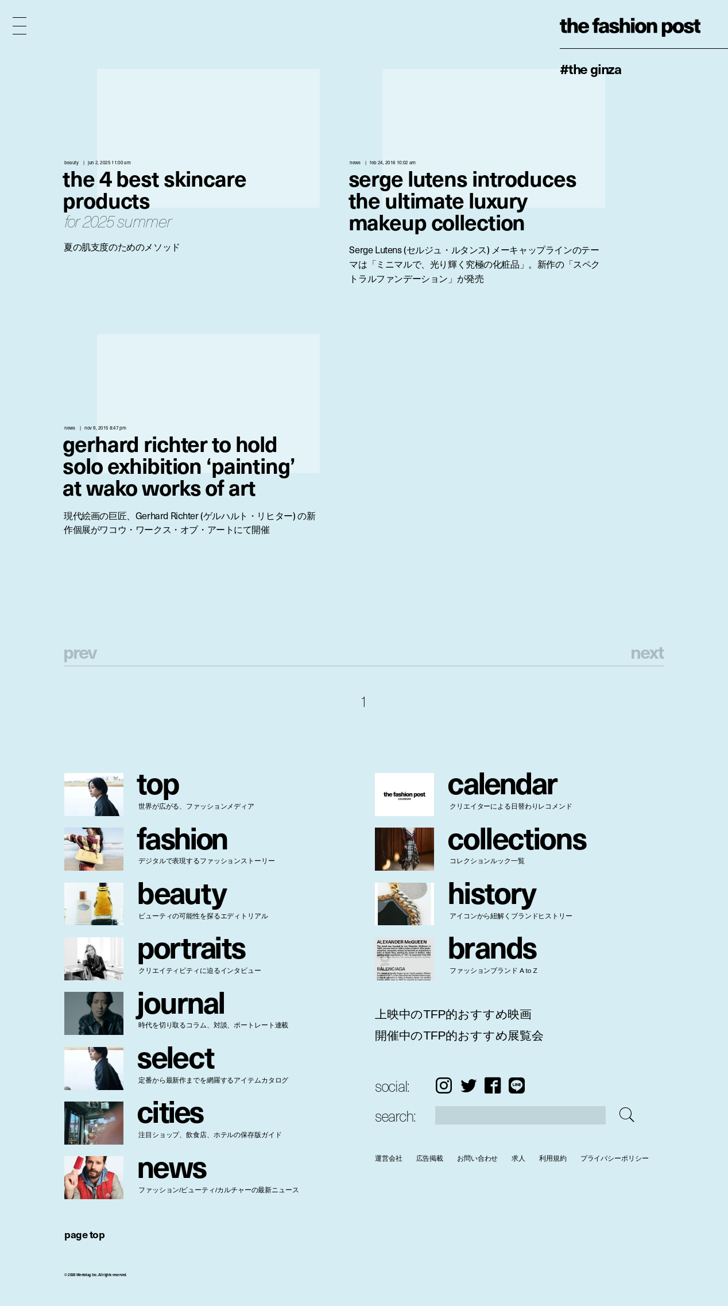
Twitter (468, 1085)
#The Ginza (590, 68)
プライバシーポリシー (614, 1158)
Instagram (443, 1085)
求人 (518, 1158)
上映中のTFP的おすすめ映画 (453, 1014)
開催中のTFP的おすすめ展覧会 (459, 1035)
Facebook (493, 1085)
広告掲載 (430, 1158)
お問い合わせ (477, 1158)
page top (84, 1234)
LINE (517, 1085)
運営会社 (388, 1158)
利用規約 (553, 1158)
